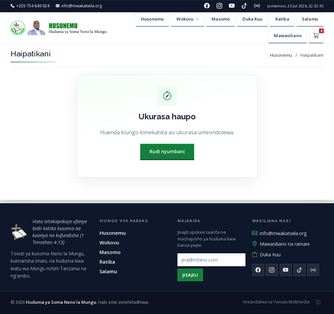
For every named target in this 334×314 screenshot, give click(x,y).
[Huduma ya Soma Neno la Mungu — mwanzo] (19, 232)
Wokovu (109, 242)
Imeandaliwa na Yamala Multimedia (276, 302)
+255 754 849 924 (32, 6)
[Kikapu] (316, 36)
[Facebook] (207, 6)
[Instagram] (219, 6)
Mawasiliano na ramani (280, 244)
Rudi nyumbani (167, 151)
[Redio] (256, 6)
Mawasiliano (287, 35)
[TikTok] (244, 6)
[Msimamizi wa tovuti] (318, 302)
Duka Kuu (252, 19)
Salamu (310, 19)
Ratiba (282, 19)
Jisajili (190, 275)
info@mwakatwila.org (81, 6)
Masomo (221, 19)
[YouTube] (232, 6)
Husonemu (152, 19)
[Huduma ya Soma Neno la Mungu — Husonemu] (60, 28)
